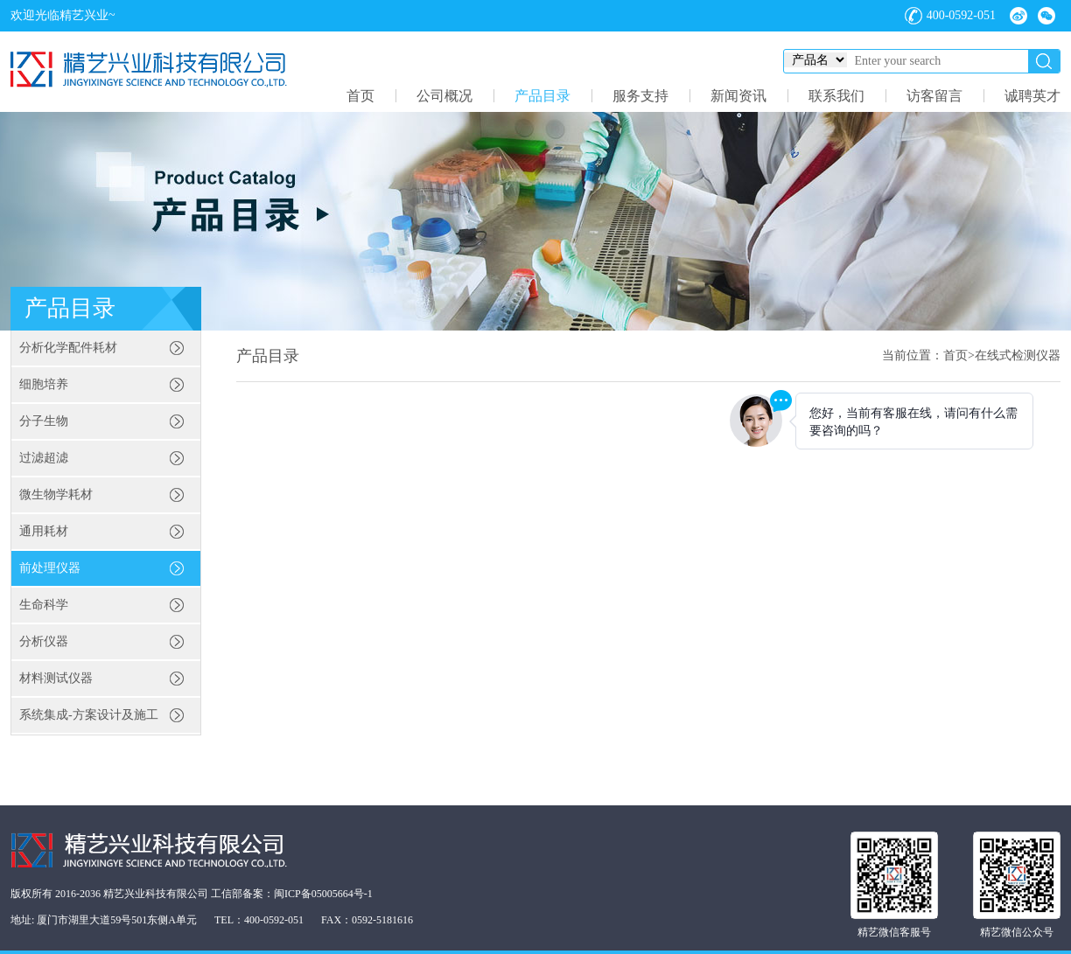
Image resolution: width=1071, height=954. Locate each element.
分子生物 (43, 421)
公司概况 (444, 95)
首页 (360, 95)
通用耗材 (43, 531)
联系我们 (836, 95)
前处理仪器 (49, 567)
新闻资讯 (738, 95)
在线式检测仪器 (1017, 355)
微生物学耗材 (56, 494)
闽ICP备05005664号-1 (323, 894)
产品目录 (542, 95)
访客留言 (934, 95)
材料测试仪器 (56, 678)
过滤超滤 (43, 457)
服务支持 (640, 95)
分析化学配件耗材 (68, 347)
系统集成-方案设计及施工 (88, 714)
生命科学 (43, 604)
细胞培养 (43, 384)
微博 (1018, 16)
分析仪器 (43, 641)
